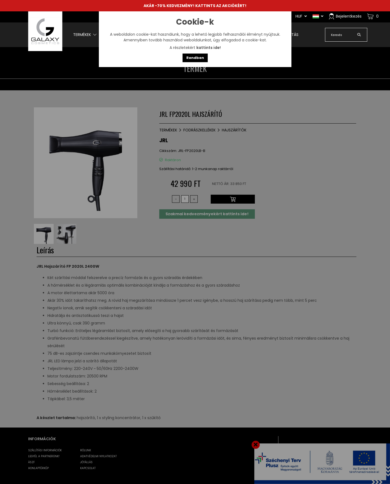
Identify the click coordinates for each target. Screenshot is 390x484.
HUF (301, 16)
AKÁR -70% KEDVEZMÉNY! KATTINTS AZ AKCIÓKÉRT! (195, 5)
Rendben (195, 57)
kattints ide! (208, 47)
